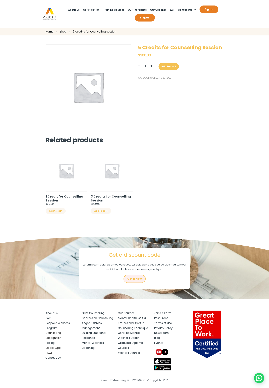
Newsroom (161, 333)
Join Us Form (162, 313)
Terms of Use (163, 323)
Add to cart (168, 66)
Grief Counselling (93, 313)
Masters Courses (129, 353)
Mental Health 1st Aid (132, 318)
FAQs (48, 353)
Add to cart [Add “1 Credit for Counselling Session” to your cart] (55, 210)
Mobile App (53, 348)
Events (158, 343)
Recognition (53, 338)
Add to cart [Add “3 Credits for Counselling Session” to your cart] (101, 210)
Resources (161, 318)
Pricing (50, 343)
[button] (259, 378)
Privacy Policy (163, 328)
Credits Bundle (161, 77)
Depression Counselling (97, 318)
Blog (157, 338)
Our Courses (126, 313)
